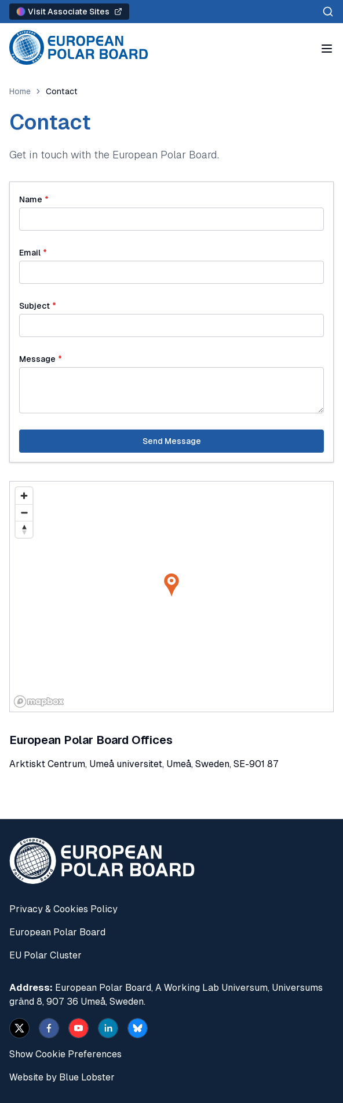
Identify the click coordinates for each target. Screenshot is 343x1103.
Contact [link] (62, 91)
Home (20, 91)
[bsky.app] (137, 1028)
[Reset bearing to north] (24, 529)
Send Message (172, 441)
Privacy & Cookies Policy (63, 909)
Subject (37, 305)
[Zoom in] (24, 495)
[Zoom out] (24, 512)
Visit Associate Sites (69, 11)
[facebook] (49, 1028)
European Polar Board (57, 932)
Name (34, 199)
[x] (19, 1028)
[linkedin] (108, 1028)
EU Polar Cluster (45, 955)
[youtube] (78, 1028)
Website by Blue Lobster (62, 1077)
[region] (171, 597)
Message (40, 359)
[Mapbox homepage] (38, 701)
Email (33, 252)
